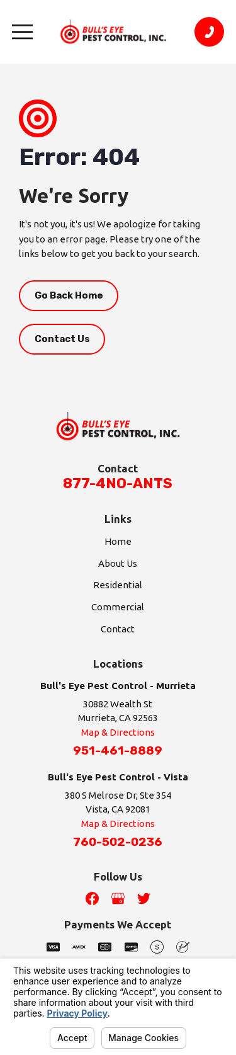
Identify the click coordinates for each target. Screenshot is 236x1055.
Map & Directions (118, 732)
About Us (117, 563)
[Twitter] (143, 898)
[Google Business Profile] (118, 898)
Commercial (117, 607)
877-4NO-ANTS (117, 483)
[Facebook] (92, 898)
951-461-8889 (117, 751)
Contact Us (62, 339)
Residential (117, 584)
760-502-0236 (117, 842)
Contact (118, 629)
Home (118, 541)
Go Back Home (69, 295)
